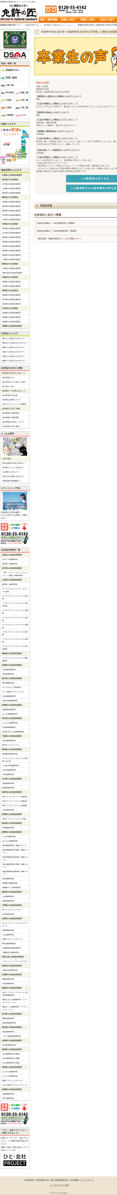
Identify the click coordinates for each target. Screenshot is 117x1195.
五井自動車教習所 (9, 740)
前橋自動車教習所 (9, 709)
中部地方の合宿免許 (10, 224)
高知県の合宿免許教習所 (11, 304)
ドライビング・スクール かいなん (15, 961)
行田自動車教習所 (9, 727)
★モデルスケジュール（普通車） (14, 404)
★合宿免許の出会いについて (13, 422)
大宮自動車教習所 (9, 669)
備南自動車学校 (8, 979)
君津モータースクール (10, 745)
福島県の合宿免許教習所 (11, 193)
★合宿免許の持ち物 (9, 395)
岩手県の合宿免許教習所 (11, 184)
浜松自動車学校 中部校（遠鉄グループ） (15, 865)
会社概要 (74, 1180)
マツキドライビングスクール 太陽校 (15, 611)
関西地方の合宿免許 (10, 264)
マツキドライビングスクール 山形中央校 (15, 604)
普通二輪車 (11, 77)
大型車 (9, 107)
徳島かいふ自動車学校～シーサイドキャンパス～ (14, 1008)
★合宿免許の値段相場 (10, 413)
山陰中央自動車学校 (9, 970)
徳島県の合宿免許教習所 (11, 295)
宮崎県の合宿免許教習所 (11, 322)
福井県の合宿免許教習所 (11, 237)
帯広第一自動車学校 (9, 564)
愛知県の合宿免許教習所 (11, 255)
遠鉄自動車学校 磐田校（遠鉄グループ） (15, 872)
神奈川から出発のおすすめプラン (14, 343)
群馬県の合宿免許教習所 (11, 211)
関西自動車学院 (8, 1018)
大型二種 (24, 107)
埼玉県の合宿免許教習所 (11, 215)
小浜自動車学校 (8, 810)
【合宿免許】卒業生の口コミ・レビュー (58, 25)
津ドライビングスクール (11, 910)
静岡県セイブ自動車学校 (11, 887)
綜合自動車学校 (8, 879)
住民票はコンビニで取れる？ (13, 467)
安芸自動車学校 (8, 1032)
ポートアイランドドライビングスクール (14, 924)
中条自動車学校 (8, 774)
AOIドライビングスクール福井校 (14, 796)
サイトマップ (87, 1180)
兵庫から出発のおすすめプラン (14, 356)
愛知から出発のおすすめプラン (14, 347)
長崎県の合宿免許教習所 (11, 317)
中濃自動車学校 (8, 828)
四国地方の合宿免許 (10, 290)
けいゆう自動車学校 (9, 1072)
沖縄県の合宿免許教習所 (12, 326)
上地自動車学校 (8, 896)
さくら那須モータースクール (13, 692)
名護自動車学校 (8, 1094)
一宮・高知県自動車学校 (11, 1036)
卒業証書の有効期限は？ (11, 481)
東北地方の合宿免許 (10, 179)
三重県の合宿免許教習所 (11, 259)
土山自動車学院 (8, 935)
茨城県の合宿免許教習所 (11, 202)
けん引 (23, 115)
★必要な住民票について (11, 400)
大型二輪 (10, 85)
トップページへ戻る (59, 1185)
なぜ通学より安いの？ (10, 472)
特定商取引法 (42, 1180)
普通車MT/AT (12, 70)
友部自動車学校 (8, 674)
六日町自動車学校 (9, 770)
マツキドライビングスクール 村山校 (15, 597)
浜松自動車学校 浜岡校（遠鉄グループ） (15, 851)
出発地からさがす (9, 333)
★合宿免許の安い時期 (10, 426)
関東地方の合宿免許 (10, 197)
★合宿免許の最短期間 (10, 417)
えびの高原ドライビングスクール (14, 1085)
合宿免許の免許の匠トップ (10, 25)
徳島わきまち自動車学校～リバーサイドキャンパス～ (14, 1001)
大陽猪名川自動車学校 (10, 952)
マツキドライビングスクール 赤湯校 (15, 640)
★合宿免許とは (8, 377)
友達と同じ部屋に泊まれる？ (13, 476)
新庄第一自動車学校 (9, 584)
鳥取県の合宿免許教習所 (11, 282)
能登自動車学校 (8, 788)
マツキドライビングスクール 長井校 (15, 633)
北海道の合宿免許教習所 (12, 175)
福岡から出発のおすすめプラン (14, 361)
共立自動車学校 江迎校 (11, 1063)
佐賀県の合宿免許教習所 (11, 313)
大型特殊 (10, 115)
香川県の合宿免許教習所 (11, 299)
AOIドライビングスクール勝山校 (14, 801)
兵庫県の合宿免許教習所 (11, 268)
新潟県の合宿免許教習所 (11, 228)
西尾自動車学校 (8, 901)
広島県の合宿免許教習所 (11, 286)
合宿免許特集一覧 (31, 25)
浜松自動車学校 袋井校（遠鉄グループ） (15, 858)
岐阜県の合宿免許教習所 (11, 246)
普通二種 (24, 92)
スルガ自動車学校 (9, 836)
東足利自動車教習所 (9, 701)
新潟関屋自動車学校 (9, 754)
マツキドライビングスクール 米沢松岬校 (15, 647)
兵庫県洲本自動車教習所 (11, 948)
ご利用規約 (28, 1180)
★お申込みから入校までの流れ (14, 382)
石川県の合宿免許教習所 (11, 233)
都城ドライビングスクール (12, 1080)
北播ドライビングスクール (12, 939)
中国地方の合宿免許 (10, 277)
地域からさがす (8, 124)
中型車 (9, 100)
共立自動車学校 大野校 (11, 1058)
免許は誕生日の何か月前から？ (14, 463)
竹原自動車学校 (8, 983)
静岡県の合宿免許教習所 (11, 250)
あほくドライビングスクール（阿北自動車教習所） (14, 993)
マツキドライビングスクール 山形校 (15, 619)
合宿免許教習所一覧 (10, 550)
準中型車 (10, 92)
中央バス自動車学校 (9, 559)
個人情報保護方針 (59, 1180)
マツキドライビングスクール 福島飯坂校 (15, 659)
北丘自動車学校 (8, 1098)
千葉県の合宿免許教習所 (11, 219)
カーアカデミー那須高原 (11, 687)
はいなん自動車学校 (9, 841)
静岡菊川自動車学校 (9, 883)
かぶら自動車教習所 (9, 714)
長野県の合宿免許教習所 (11, 242)
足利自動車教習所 (9, 696)
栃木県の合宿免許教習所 (11, 206)
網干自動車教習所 (9, 943)
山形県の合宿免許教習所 (11, 188)
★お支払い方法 (8, 386)
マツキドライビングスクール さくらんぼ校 (15, 590)
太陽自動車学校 (8, 783)
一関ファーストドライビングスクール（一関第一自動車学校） (14, 574)
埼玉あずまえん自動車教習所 (13, 732)
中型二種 (24, 100)
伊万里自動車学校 (9, 1045)
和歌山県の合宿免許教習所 (12, 273)
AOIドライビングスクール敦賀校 (14, 805)
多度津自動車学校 (9, 1023)
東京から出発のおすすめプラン (14, 338)
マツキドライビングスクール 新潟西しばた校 (15, 759)
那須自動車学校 (8, 683)
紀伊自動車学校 (8, 914)
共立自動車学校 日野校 (11, 1054)
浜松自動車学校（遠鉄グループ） (14, 845)
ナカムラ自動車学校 (9, 1076)
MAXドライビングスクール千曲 (14, 819)
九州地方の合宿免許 (10, 308)
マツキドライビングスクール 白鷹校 (15, 626)
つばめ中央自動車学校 (10, 765)
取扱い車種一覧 (8, 63)
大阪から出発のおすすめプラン (14, 352)
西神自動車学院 (8, 930)
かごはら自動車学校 (9, 723)
